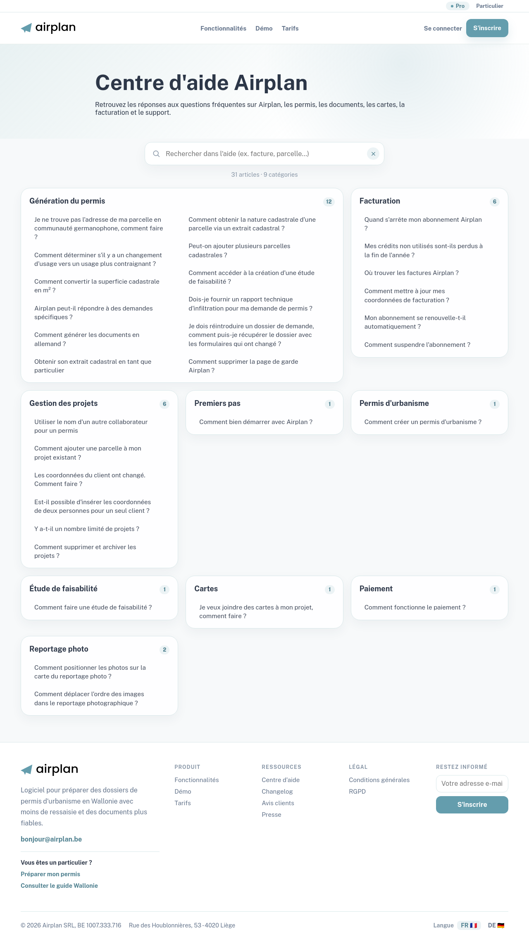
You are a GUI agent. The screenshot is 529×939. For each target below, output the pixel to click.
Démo (264, 28)
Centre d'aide (281, 779)
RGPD (357, 791)
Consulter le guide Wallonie (59, 885)
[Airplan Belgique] (48, 28)
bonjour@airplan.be (51, 839)
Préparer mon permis (50, 873)
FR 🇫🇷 (469, 925)
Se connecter (443, 28)
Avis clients (278, 802)
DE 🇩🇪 (496, 925)
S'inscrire (487, 27)
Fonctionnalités (223, 28)
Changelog (277, 791)
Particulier (489, 6)
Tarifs (290, 28)
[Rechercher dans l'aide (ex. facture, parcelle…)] (264, 153)
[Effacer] (373, 153)
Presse (271, 814)
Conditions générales (379, 779)
